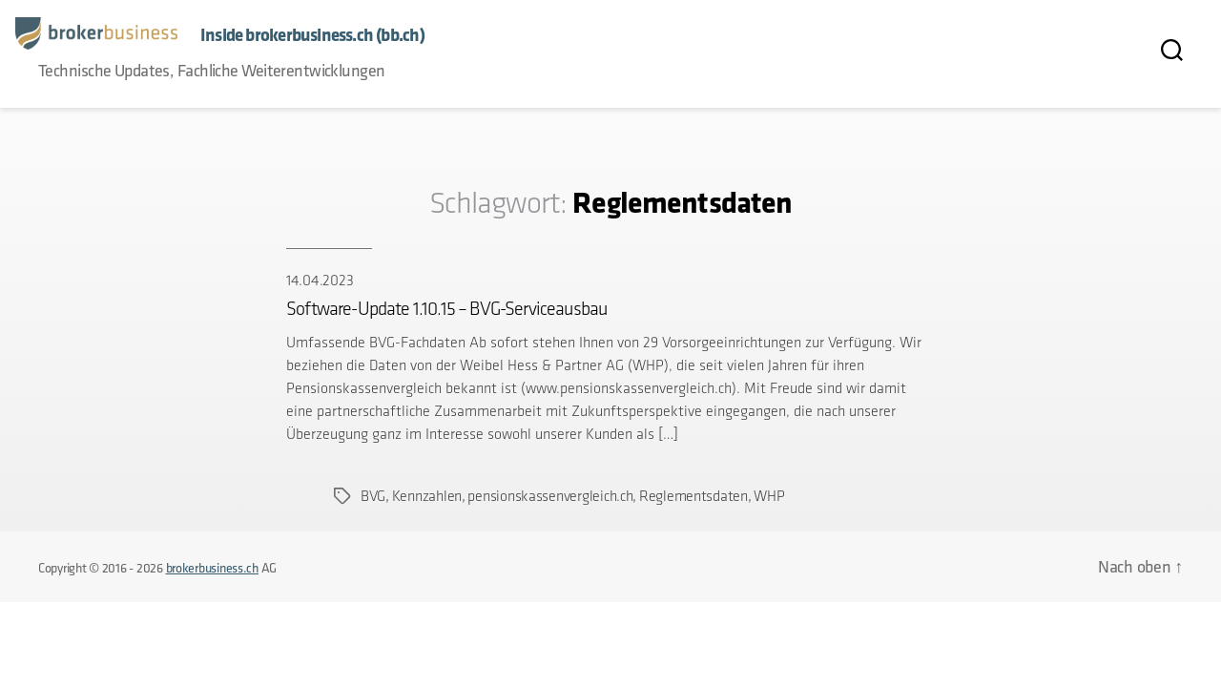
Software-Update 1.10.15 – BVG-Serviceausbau (446, 308)
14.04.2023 (319, 280)
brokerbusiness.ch (212, 567)
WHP (769, 496)
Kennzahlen (427, 496)
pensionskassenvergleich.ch (549, 496)
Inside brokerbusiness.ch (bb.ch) (312, 35)
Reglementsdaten (693, 496)
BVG (373, 496)
